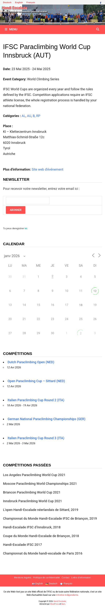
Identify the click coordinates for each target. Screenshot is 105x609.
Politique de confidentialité (46, 577)
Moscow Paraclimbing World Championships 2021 (40, 483)
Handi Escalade (14, 7)
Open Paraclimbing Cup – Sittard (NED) (36, 381)
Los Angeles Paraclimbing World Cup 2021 (34, 475)
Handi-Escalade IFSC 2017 (22, 545)
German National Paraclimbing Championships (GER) (46, 419)
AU (29, 116)
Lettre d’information (81, 577)
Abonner (15, 210)
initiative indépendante (67, 595)
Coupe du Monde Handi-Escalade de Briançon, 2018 (41, 536)
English (19, 2)
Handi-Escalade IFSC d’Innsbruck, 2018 (32, 527)
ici (26, 228)
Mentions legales (22, 577)
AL (23, 116)
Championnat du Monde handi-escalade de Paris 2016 (42, 553)
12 (95, 291)
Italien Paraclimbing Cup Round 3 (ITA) (35, 438)
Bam (63, 604)
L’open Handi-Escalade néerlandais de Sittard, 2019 (40, 510)
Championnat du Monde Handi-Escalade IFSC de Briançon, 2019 (50, 518)
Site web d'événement (47, 169)
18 (80, 305)
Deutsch (7, 2)
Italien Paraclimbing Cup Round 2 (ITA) (35, 400)
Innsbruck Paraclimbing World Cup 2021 (32, 501)
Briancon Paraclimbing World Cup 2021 (31, 492)
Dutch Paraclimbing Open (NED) (30, 362)
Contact (65, 577)
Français (30, 2)
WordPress (54, 604)
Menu (11, 29)
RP (38, 116)
